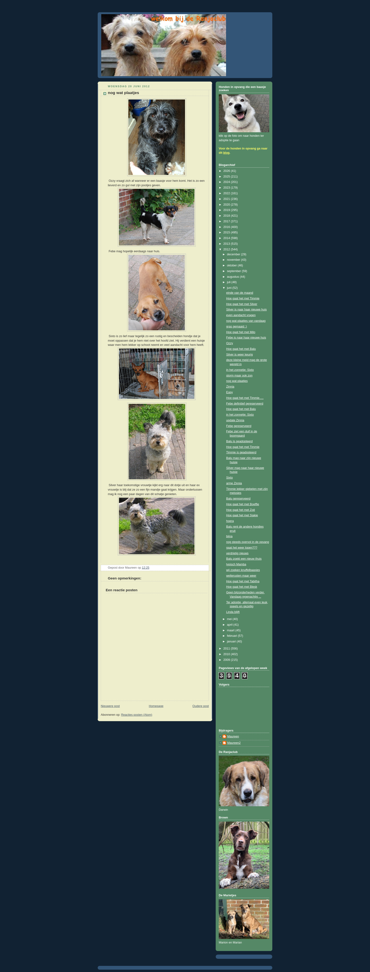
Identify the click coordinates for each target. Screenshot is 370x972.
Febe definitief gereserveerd (244, 403)
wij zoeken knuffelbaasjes (243, 570)
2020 (227, 204)
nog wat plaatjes (237, 381)
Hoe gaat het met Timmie (243, 298)
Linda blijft (233, 612)
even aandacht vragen (241, 315)
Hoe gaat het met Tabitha (243, 581)
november (234, 259)
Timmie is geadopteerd (241, 452)
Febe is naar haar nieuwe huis (246, 337)
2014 (227, 238)
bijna (229, 536)
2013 (227, 243)
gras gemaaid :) (236, 326)
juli (229, 282)
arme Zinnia (234, 483)
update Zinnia (235, 420)
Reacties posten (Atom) (136, 714)
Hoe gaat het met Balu (241, 349)
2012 (227, 249)
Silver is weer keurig (239, 354)
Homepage (156, 706)
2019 (227, 210)
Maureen (233, 736)
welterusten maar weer (241, 575)
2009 (227, 660)
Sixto (229, 477)
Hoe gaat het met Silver (241, 304)
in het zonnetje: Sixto (240, 370)
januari (232, 641)
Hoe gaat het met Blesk (241, 586)
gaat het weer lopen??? (241, 547)
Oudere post (201, 706)
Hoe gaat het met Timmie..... (245, 398)
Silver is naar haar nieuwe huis (246, 309)
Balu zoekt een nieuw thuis (244, 558)
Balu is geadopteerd (239, 441)
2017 (227, 221)
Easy (229, 392)
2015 (227, 232)
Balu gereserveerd (238, 498)
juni (229, 288)
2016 (227, 227)
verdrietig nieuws (237, 553)
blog (226, 152)
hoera (230, 521)
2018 (227, 215)
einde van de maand (239, 292)
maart (231, 630)
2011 (227, 648)
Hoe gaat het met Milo (240, 332)
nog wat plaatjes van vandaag (246, 321)
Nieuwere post (110, 706)
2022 (227, 193)
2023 (227, 187)
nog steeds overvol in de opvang (247, 542)
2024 (227, 182)
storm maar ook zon (239, 375)
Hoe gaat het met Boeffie (242, 504)
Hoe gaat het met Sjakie (242, 515)
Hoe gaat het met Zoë (240, 510)
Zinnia (230, 386)
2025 (227, 176)
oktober (232, 265)
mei (230, 619)
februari (232, 635)
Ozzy (229, 343)
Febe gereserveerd (239, 426)
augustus (233, 276)
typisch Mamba (236, 564)
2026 (227, 171)
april (230, 624)
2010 (227, 654)
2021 (227, 199)
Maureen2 (234, 743)
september (234, 271)
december (234, 254)
